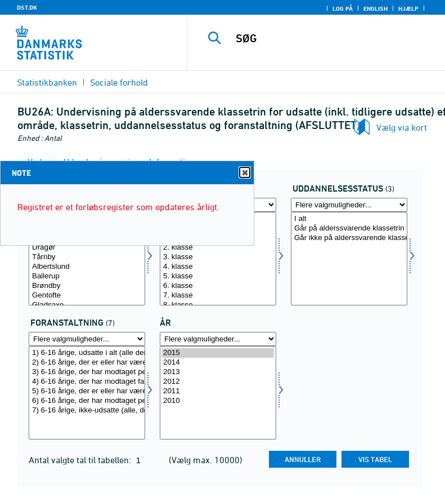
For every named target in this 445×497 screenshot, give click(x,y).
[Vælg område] (87, 258)
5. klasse (218, 276)
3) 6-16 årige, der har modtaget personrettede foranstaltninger (87, 372)
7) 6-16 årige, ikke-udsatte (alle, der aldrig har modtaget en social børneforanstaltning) (87, 410)
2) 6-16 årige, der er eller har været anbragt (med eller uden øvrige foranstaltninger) (87, 362)
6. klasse (218, 286)
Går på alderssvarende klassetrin (349, 228)
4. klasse (218, 267)
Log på (342, 8)
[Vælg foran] (87, 393)
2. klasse (218, 247)
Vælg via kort (401, 127)
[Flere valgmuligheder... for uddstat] (349, 205)
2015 (218, 353)
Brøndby (87, 286)
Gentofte (87, 295)
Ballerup (87, 276)
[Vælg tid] (218, 393)
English (375, 8)
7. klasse (218, 295)
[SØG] (333, 38)
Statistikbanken (47, 82)
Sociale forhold (119, 82)
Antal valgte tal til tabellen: (81, 460)
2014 (218, 362)
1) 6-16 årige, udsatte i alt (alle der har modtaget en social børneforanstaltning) (87, 353)
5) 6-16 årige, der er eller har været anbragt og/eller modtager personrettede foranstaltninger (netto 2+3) (87, 391)
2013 (218, 372)
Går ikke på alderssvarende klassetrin (349, 238)
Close (244, 173)
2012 (218, 382)
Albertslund (87, 267)
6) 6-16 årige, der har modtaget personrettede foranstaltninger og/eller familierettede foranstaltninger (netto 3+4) (87, 401)
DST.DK (27, 7)
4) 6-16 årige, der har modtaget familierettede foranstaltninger (87, 382)
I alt (349, 219)
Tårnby (87, 257)
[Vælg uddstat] (349, 258)
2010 (218, 401)
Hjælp (408, 8)
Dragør (87, 247)
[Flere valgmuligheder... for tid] (218, 339)
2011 (218, 391)
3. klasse (218, 257)
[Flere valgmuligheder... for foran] (87, 339)
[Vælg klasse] (218, 258)
